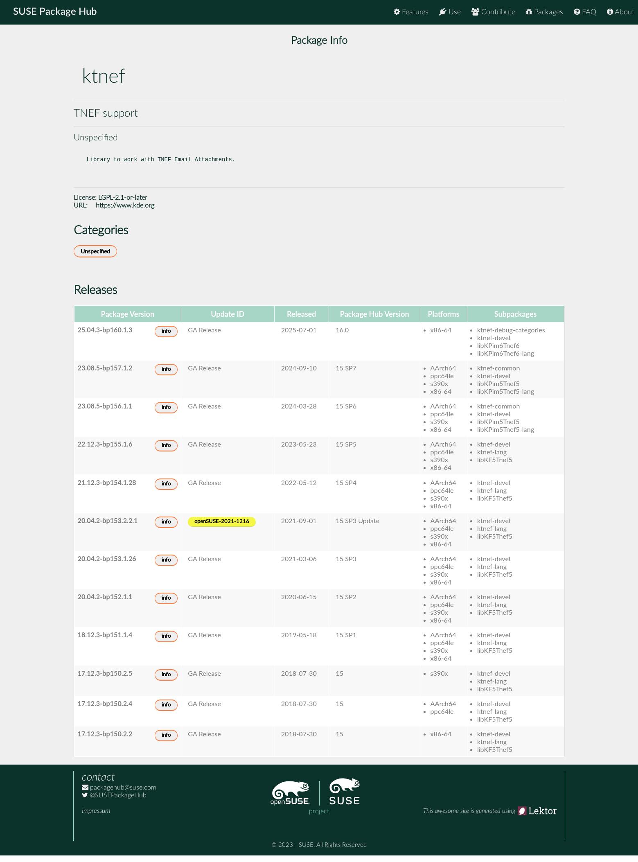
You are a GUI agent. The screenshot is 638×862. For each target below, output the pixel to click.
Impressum (96, 817)
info (166, 338)
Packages (544, 12)
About (620, 12)
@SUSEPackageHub (114, 802)
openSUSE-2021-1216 (221, 528)
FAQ (585, 12)
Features (411, 12)
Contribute (493, 12)
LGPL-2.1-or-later (122, 204)
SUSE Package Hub (55, 12)
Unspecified (95, 258)
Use (450, 12)
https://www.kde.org (125, 212)
